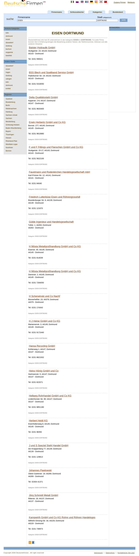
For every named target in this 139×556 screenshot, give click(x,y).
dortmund (9, 36)
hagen (8, 72)
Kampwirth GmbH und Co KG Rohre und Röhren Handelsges (62, 517)
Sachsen (9, 118)
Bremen (8, 151)
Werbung (131, 2)
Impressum (98, 553)
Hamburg (9, 112)
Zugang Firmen (120, 2)
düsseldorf (9, 43)
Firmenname (56, 12)
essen (8, 39)
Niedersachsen (11, 109)
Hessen (8, 138)
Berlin (8, 105)
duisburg (9, 46)
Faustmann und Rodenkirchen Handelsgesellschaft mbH (59, 172)
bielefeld (9, 56)
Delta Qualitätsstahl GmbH (43, 97)
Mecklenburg (10, 122)
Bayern (8, 131)
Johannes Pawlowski (40, 470)
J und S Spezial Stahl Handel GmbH (48, 445)
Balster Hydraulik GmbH (42, 47)
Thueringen (10, 135)
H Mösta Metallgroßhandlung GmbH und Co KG (55, 246)
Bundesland (118, 12)
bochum (9, 49)
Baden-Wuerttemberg (13, 128)
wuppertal (9, 52)
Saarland (9, 99)
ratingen (9, 79)
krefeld (8, 89)
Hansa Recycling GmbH (42, 346)
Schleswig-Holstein (12, 125)
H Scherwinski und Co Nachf (44, 296)
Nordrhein (9, 148)
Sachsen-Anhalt (11, 115)
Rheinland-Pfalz (11, 141)
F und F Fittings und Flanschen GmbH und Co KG (56, 147)
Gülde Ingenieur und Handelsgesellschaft (51, 221)
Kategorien (97, 12)
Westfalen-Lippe (12, 144)
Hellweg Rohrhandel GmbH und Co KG (50, 395)
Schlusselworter (77, 12)
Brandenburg (10, 102)
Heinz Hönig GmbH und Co (44, 370)
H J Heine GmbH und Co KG (44, 321)
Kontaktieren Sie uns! (126, 553)
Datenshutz (110, 553)
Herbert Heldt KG (38, 420)
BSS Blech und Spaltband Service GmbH (51, 72)
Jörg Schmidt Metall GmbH (43, 495)
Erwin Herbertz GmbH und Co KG (47, 122)
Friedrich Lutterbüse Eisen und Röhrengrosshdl (54, 197)
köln (7, 33)
